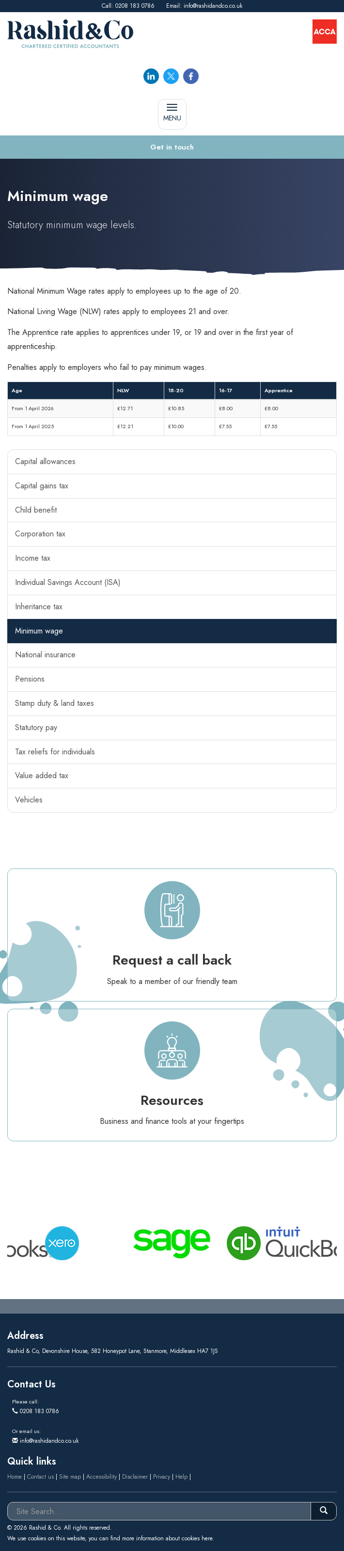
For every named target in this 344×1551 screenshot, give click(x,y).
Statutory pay (36, 727)
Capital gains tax (41, 485)
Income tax (32, 558)
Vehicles (29, 799)
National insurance (45, 654)
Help (181, 1476)
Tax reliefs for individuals (55, 751)
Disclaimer (135, 1476)
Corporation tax (40, 533)
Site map (70, 1476)
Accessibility (101, 1476)
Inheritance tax (39, 606)
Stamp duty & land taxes (54, 703)
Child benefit (36, 510)
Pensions (30, 678)
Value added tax (41, 775)
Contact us (40, 1476)
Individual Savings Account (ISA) (68, 582)
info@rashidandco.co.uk (213, 5)
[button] (172, 147)
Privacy (161, 1476)
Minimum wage (39, 630)
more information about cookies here (167, 1538)
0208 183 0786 (135, 5)
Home (14, 1476)
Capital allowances (45, 461)
